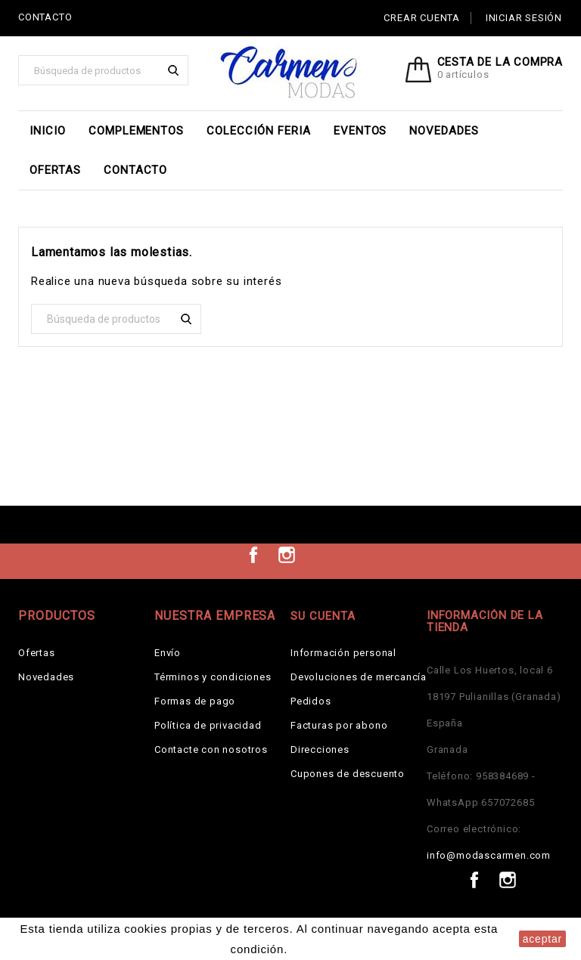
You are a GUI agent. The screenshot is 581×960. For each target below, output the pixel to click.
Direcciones (320, 749)
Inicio (48, 131)
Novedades (444, 131)
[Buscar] (103, 70)
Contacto (136, 170)
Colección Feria (258, 131)
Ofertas (55, 170)
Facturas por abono (338, 725)
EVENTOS (360, 131)
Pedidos (310, 701)
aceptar (542, 939)
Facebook (253, 554)
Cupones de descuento (347, 773)
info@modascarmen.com (489, 855)
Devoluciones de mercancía (358, 677)
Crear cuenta (422, 17)
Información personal (343, 652)
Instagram (286, 554)
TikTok (320, 554)
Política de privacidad (208, 725)
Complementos (137, 131)
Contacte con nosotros (211, 749)
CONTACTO (45, 17)
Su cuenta (323, 616)
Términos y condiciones (213, 677)
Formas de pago (194, 701)
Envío (167, 652)
